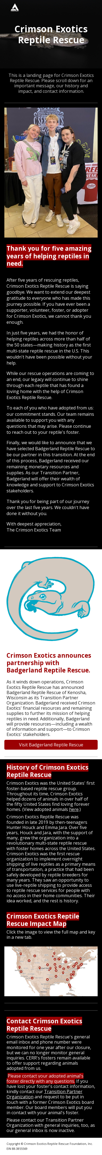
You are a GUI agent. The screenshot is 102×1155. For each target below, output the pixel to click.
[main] (51, 34)
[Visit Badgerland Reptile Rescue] (51, 744)
